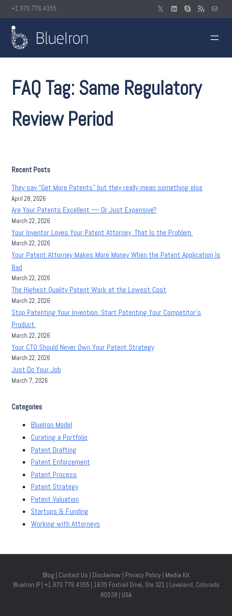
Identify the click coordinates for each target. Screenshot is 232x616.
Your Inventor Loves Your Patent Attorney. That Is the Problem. (102, 232)
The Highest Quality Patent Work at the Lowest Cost (89, 290)
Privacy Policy (143, 575)
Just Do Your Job (36, 369)
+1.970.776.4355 (34, 8)
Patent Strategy (54, 486)
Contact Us (73, 575)
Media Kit (177, 575)
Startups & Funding (59, 511)
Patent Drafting (53, 450)
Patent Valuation (55, 499)
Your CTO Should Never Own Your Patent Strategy (83, 347)
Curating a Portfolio (59, 437)
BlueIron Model (51, 425)
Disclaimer (106, 575)
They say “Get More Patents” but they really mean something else (107, 187)
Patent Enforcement (60, 462)
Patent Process (54, 474)
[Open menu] (214, 38)
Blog (48, 575)
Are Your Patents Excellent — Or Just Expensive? (84, 210)
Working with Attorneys (65, 524)
